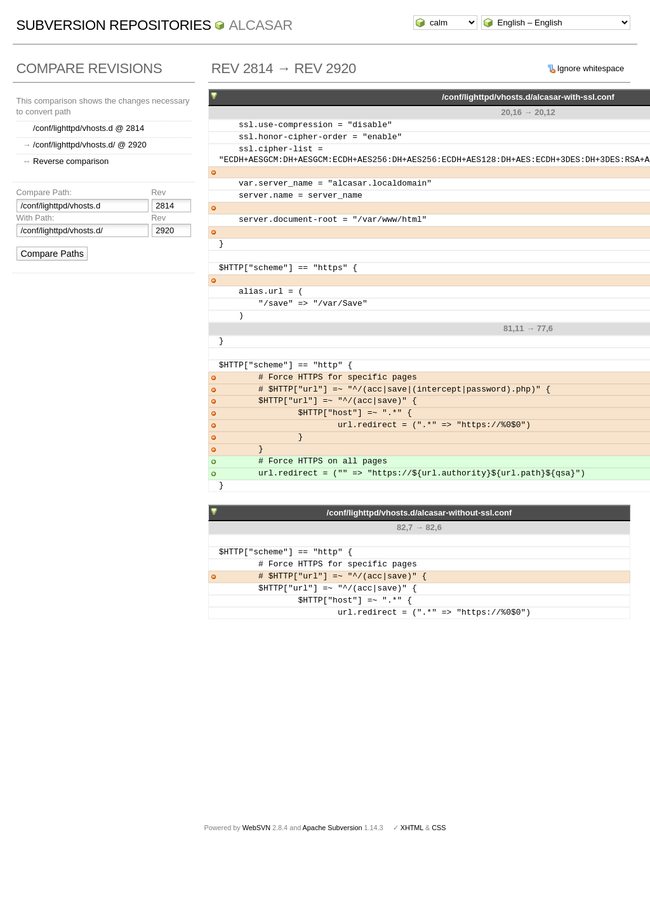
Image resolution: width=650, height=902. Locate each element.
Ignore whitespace (591, 68)
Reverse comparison (71, 161)
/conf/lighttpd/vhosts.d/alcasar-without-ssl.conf (419, 512)
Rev (158, 192)
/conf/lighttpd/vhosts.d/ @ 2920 (90, 144)
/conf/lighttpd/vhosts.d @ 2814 (88, 128)
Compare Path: (43, 192)
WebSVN (256, 827)
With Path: (35, 217)
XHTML (412, 827)
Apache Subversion (332, 827)
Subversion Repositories (113, 25)
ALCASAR (260, 25)
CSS (439, 827)
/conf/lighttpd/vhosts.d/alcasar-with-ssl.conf (528, 97)
